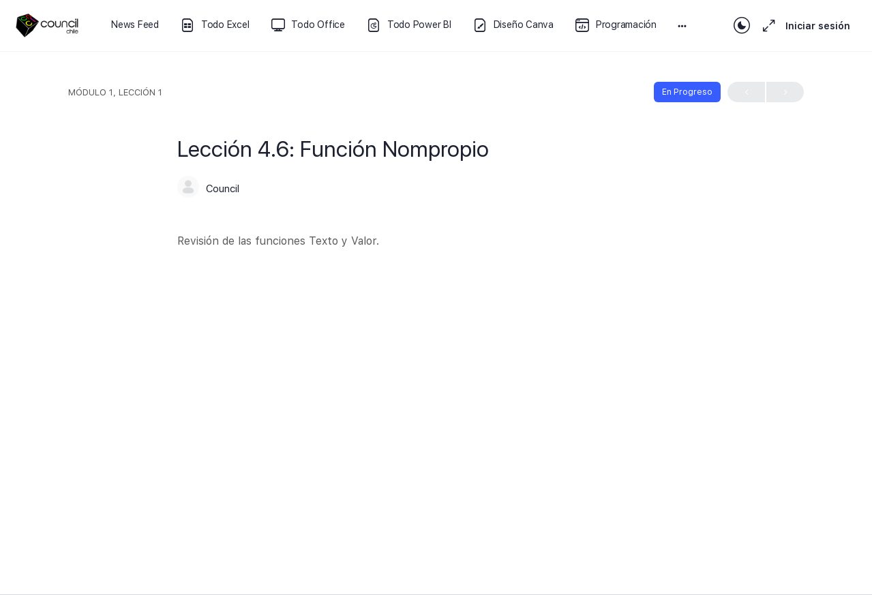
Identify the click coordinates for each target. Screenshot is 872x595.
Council (222, 189)
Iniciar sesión (817, 25)
